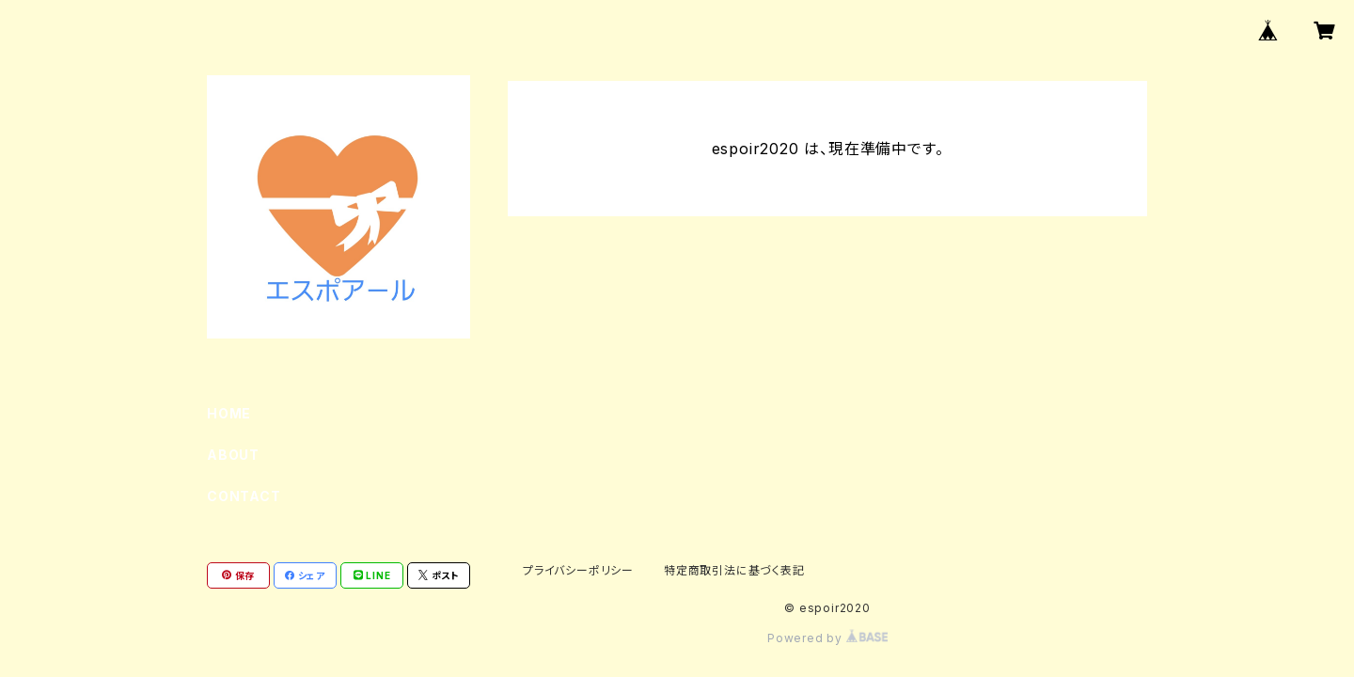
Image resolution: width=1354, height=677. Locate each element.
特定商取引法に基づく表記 (734, 570)
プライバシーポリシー (578, 570)
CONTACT (244, 496)
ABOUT (233, 455)
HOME (229, 413)
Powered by (827, 638)
